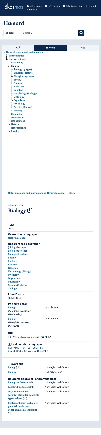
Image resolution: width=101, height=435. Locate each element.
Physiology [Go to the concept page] (19, 103)
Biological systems (18, 254)
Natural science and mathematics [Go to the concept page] (24, 52)
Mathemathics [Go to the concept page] (16, 55)
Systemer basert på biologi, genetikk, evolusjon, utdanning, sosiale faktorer (23, 406)
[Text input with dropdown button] (49, 33)
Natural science (55, 193)
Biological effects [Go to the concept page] (23, 73)
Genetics (13, 268)
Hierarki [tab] (50, 47)
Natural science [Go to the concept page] (17, 59)
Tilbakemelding (72, 6)
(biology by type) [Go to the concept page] (22, 69)
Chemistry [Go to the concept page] (16, 114)
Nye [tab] (83, 47)
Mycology (13, 275)
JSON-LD (38, 347)
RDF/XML (13, 347)
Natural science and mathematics (26, 193)
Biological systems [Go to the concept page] (23, 76)
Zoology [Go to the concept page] (17, 110)
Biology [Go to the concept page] (15, 66)
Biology (71, 193)
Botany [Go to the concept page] (17, 79)
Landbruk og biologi (19, 387)
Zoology (12, 288)
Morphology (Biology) (19, 271)
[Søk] (81, 33)
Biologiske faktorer (18, 382)
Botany (12, 257)
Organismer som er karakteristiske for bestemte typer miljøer (23, 395)
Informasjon (52, 6)
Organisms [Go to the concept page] (19, 100)
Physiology (14, 281)
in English (32, 9)
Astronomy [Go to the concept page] (17, 62)
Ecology (12, 261)
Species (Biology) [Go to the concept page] (22, 107)
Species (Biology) (17, 285)
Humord (13, 23)
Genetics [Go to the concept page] (18, 90)
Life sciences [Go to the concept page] (18, 121)
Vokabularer (35, 6)
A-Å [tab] (18, 47)
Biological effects (17, 250)
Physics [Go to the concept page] (15, 131)
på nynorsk (90, 6)
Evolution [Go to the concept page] (18, 86)
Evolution (13, 264)
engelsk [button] (12, 32)
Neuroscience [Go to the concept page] (18, 127)
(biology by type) (17, 247)
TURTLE (25, 347)
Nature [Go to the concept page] (15, 124)
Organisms (14, 278)
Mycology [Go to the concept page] (18, 97)
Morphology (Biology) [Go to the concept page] (25, 93)
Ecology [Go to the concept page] (17, 83)
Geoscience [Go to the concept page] (17, 117)
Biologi (11, 307)
